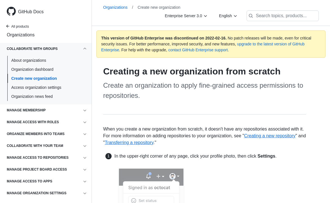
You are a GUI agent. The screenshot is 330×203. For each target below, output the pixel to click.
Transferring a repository (129, 142)
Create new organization (34, 78)
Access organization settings (36, 87)
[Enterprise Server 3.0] (186, 16)
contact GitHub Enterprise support (198, 50)
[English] (228, 16)
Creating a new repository (269, 135)
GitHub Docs (31, 11)
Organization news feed (32, 96)
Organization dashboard (32, 69)
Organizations (21, 34)
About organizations (28, 60)
